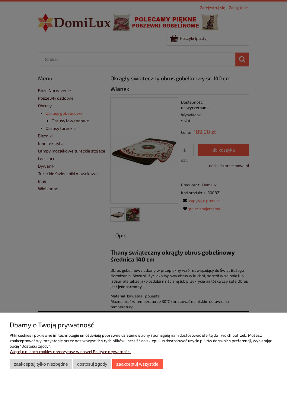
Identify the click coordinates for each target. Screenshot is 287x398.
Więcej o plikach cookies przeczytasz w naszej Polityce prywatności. (70, 351)
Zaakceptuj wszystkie (137, 364)
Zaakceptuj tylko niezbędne (41, 364)
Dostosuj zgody (92, 364)
